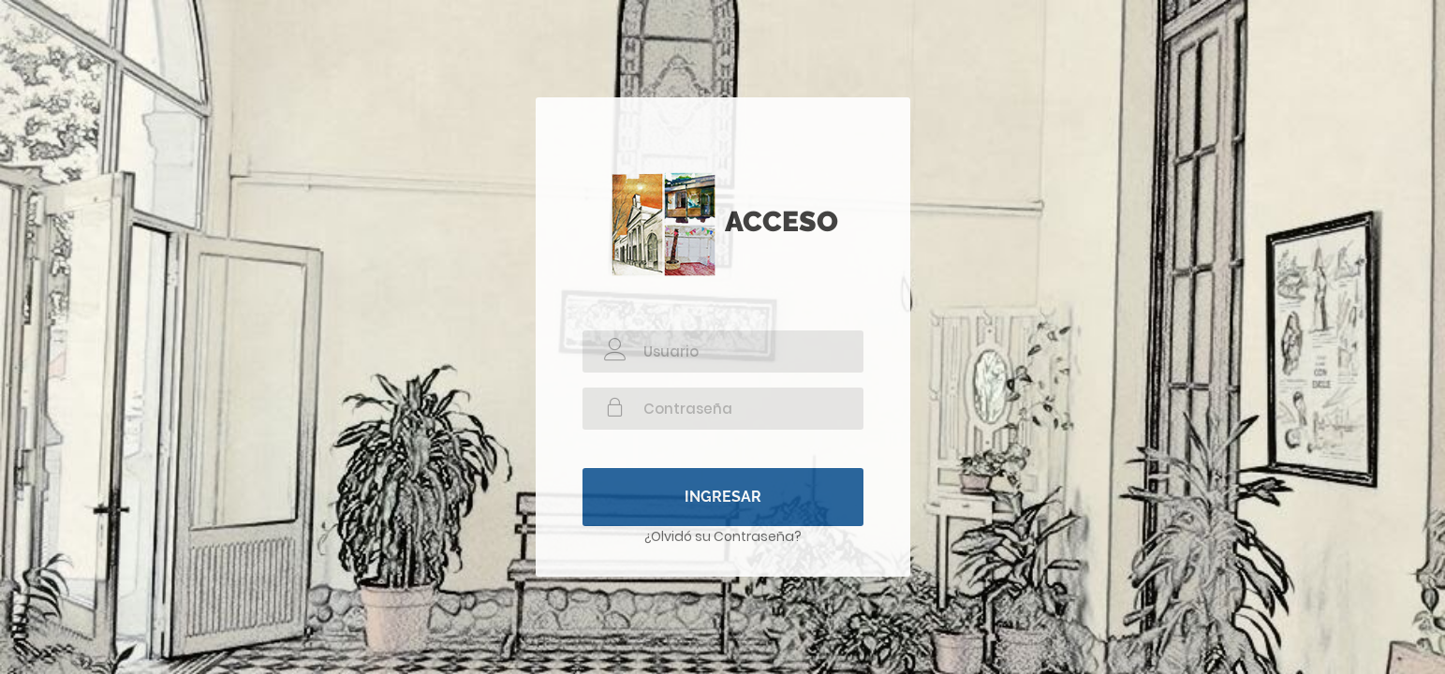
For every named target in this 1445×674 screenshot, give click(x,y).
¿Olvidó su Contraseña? (723, 536)
